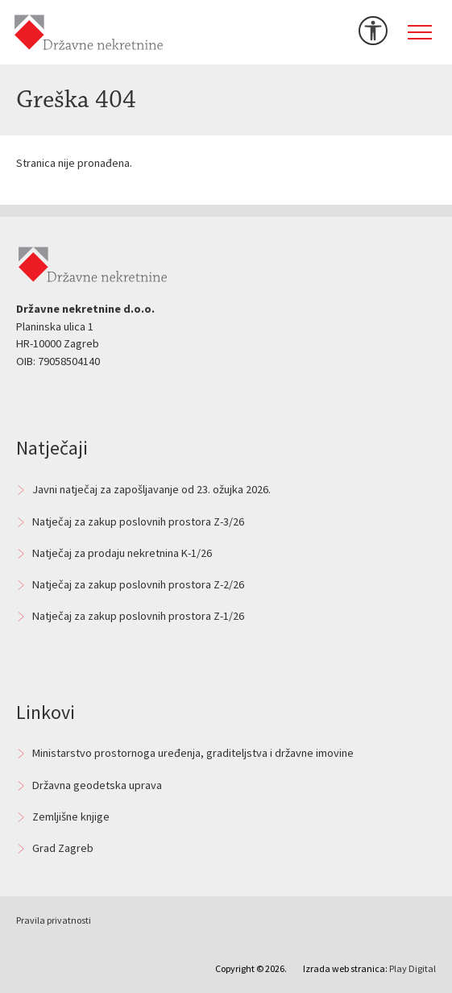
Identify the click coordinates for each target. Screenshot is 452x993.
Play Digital (412, 968)
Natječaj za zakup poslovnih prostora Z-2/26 (138, 584)
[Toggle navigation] (420, 32)
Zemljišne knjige (71, 816)
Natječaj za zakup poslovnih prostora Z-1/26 (138, 616)
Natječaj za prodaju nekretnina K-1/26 (122, 553)
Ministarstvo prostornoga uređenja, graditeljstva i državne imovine (193, 753)
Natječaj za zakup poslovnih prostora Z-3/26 (138, 521)
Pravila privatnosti (53, 920)
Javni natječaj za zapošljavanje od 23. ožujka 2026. (151, 489)
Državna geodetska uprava (97, 785)
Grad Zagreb (62, 848)
